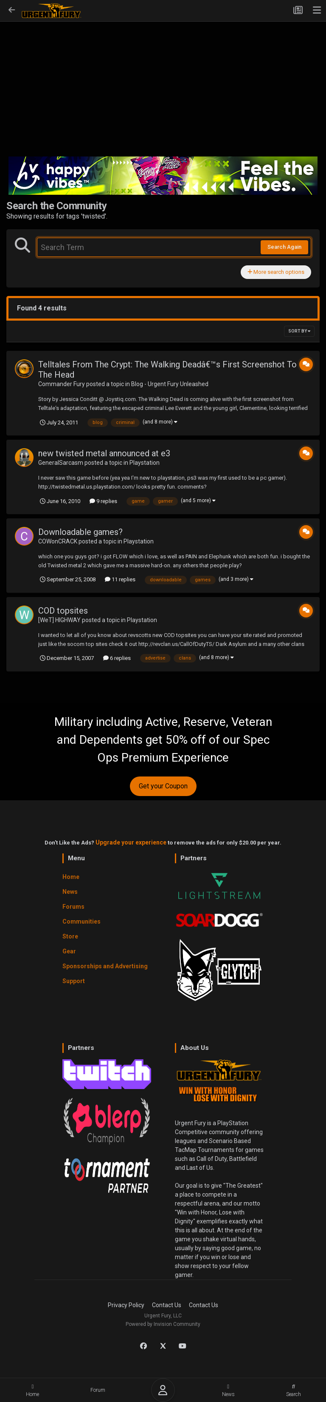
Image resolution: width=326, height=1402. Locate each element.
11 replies (120, 579)
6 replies (117, 658)
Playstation (144, 462)
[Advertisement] (163, 91)
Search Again (284, 247)
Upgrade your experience (131, 842)
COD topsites (63, 611)
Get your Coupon (163, 786)
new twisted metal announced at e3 (104, 453)
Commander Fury (61, 384)
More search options (275, 272)
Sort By (299, 331)
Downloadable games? (80, 532)
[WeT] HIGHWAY (59, 620)
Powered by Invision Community (163, 1324)
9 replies (103, 501)
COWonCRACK (57, 541)
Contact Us (166, 1305)
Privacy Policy (126, 1305)
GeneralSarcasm (60, 462)
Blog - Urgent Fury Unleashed (169, 384)
